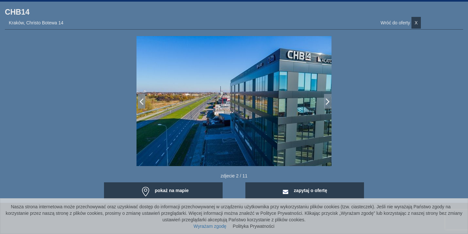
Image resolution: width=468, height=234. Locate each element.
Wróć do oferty (401, 23)
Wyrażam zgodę (210, 226)
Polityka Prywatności (253, 226)
